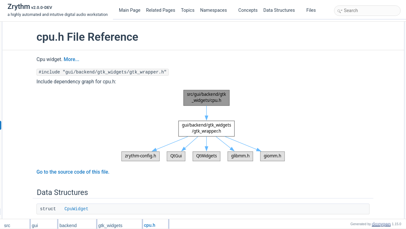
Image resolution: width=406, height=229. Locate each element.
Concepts (248, 10)
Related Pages (160, 10)
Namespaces (216, 10)
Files (313, 10)
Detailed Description (353, 60)
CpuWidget (124, 209)
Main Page (130, 10)
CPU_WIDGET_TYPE (359, 53)
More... (119, 59)
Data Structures (281, 10)
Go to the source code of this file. (120, 172)
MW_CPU (349, 46)
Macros (342, 39)
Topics (187, 10)
